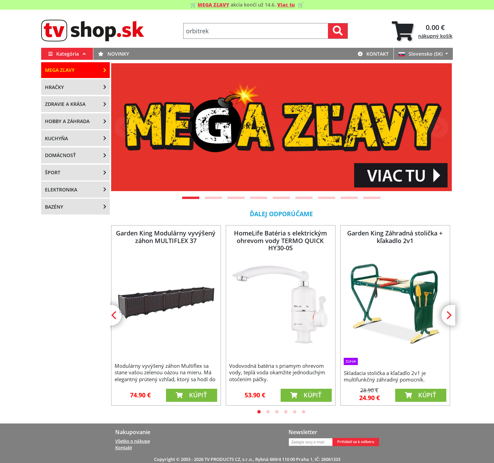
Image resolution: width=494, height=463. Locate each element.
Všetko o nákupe (132, 441)
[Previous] (125, 127)
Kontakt (373, 54)
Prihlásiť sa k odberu (355, 441)
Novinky (113, 54)
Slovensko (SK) (421, 54)
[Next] (438, 127)
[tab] (422, 31)
